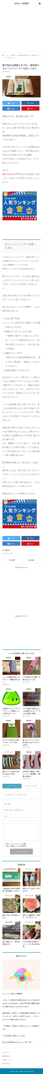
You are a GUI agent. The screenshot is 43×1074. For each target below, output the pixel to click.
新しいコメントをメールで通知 (16, 844)
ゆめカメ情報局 (21, 3)
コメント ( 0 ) (12, 786)
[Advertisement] (21, 30)
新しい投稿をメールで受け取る (16, 846)
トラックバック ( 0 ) (31, 786)
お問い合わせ (6, 1063)
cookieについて (7, 1060)
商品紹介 (7, 550)
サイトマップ (6, 1052)
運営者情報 (5, 1056)
